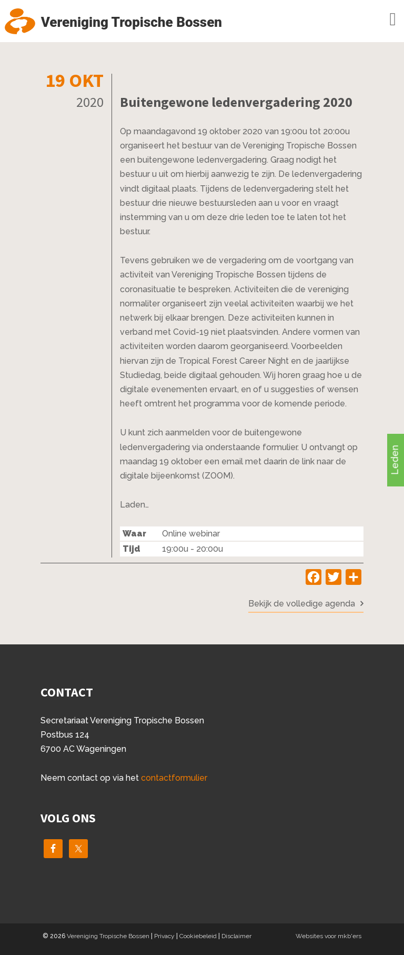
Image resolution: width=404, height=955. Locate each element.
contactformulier (174, 778)
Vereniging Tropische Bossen (108, 936)
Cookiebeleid (198, 936)
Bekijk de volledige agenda (301, 604)
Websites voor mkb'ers (328, 936)
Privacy (164, 936)
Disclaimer (236, 936)
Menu (377, 19)
